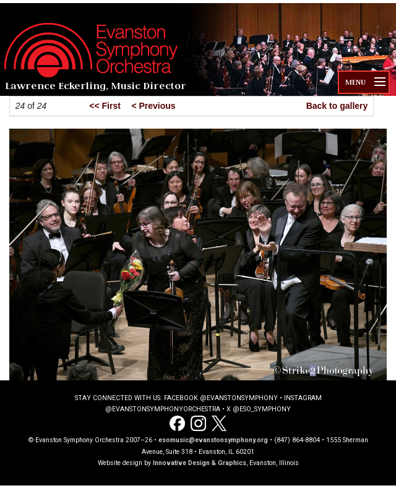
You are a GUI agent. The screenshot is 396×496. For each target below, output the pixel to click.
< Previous (153, 106)
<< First (105, 106)
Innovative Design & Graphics (199, 463)
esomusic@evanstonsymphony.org (213, 440)
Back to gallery (337, 106)
